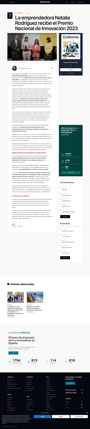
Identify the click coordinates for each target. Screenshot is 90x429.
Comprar (71, 69)
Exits (28, 407)
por (82, 2)
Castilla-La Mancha (50, 390)
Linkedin (67, 407)
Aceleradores (30, 399)
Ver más (65, 216)
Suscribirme (70, 383)
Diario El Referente (30, 311)
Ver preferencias (79, 416)
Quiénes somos (10, 379)
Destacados (29, 403)
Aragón (47, 381)
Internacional (30, 410)
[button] (87, 412)
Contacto (9, 381)
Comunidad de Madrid (51, 394)
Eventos (14, 226)
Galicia (47, 401)
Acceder (13, 352)
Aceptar (43, 416)
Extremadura (49, 398)
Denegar (61, 416)
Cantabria (48, 386)
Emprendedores (10, 410)
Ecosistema (29, 381)
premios (20, 226)
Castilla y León (49, 388)
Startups (29, 386)
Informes (9, 399)
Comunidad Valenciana (51, 396)
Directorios (9, 397)
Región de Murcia (50, 409)
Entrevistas (29, 384)
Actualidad (29, 379)
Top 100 (9, 405)
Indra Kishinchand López (24, 68)
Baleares (48, 405)
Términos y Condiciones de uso (14, 388)
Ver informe (70, 172)
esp (75, 2)
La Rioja (48, 403)
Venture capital (30, 388)
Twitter (66, 404)
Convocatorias (30, 401)
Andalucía (48, 379)
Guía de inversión (11, 407)
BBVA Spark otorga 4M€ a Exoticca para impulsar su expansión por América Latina (34, 308)
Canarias (48, 384)
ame (79, 2)
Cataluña (48, 392)
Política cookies (5, 426)
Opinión (9, 401)
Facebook (67, 401)
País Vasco (48, 407)
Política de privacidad (13, 426)
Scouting (9, 403)
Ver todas (71, 73)
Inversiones (29, 390)
